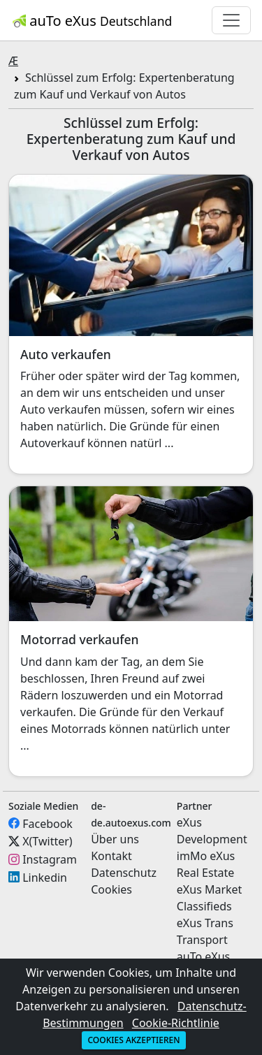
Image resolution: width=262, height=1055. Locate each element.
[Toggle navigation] (231, 20)
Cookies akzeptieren (133, 1040)
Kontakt (111, 856)
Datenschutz (124, 872)
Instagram (49, 859)
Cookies (111, 889)
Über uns (115, 839)
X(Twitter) (47, 841)
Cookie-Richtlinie (175, 1023)
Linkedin (44, 877)
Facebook (47, 823)
